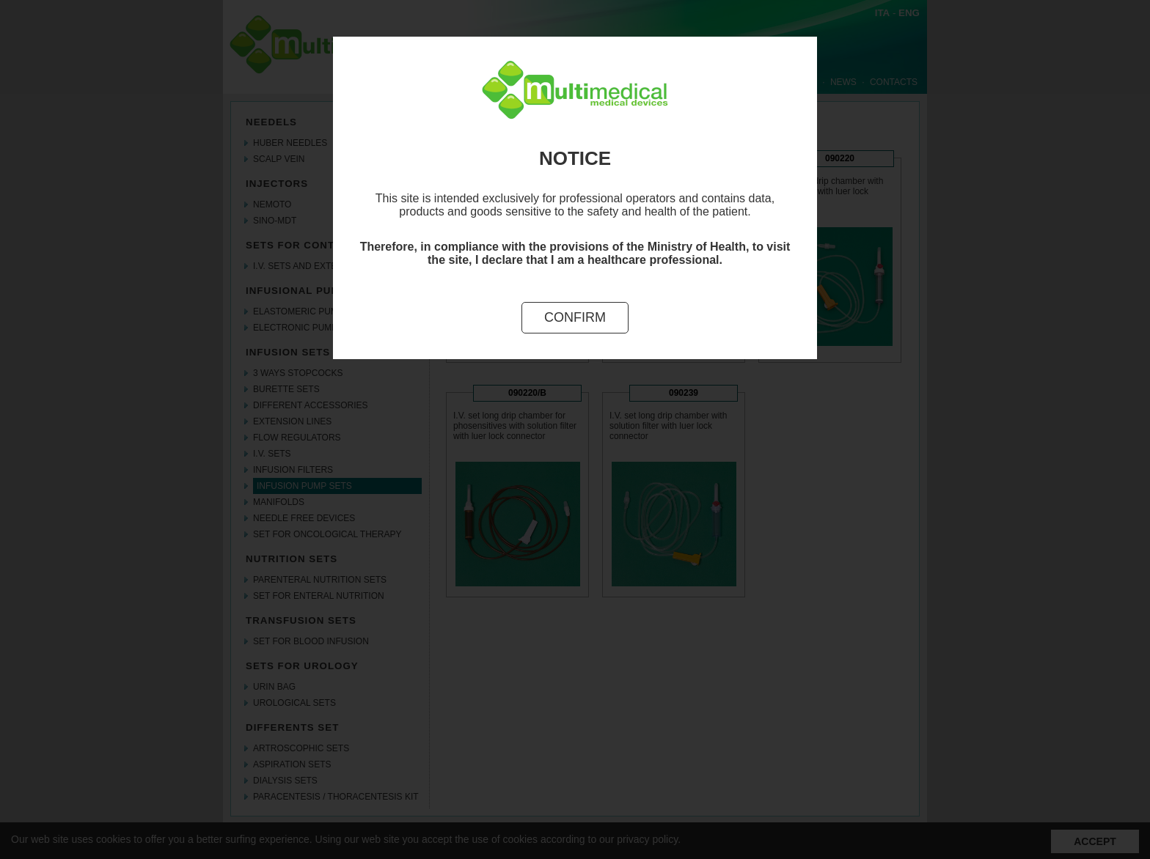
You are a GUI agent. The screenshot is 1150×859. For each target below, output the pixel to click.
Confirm (575, 317)
